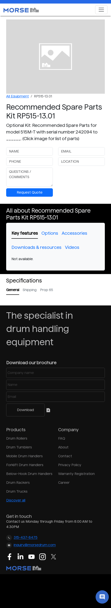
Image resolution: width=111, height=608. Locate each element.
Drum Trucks (17, 491)
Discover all (15, 500)
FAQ (61, 438)
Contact (65, 456)
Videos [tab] (72, 247)
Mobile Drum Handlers (24, 456)
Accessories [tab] (74, 233)
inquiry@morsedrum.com (35, 545)
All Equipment (17, 96)
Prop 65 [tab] (46, 290)
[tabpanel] (55, 259)
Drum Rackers (18, 482)
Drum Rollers (16, 438)
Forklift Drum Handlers (24, 465)
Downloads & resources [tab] (36, 247)
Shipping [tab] (30, 290)
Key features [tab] (24, 233)
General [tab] (12, 290)
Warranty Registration (76, 474)
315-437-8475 (25, 537)
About (63, 447)
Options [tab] (49, 233)
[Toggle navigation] (101, 9)
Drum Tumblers (19, 447)
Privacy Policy (69, 465)
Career (64, 482)
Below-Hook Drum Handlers (29, 474)
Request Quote (30, 192)
